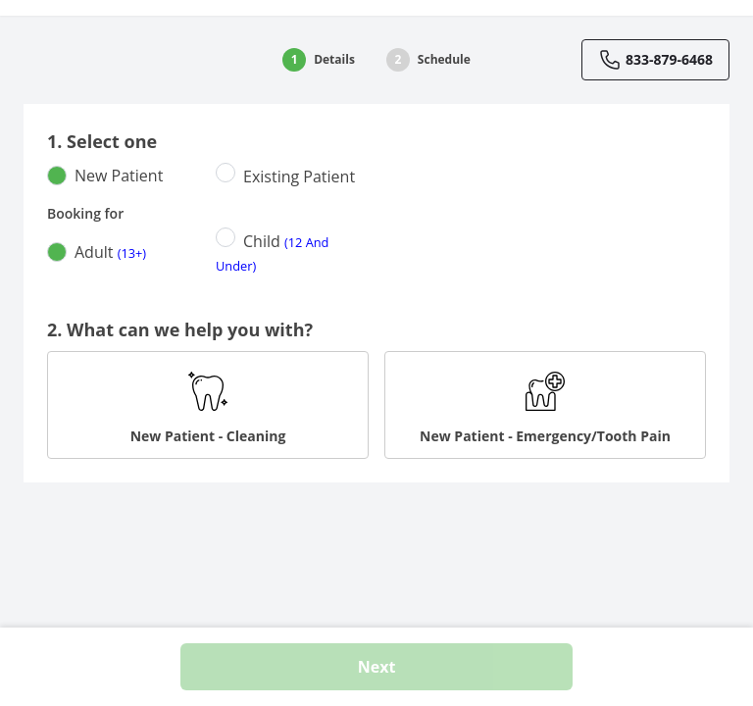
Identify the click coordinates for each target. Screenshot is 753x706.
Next (377, 667)
